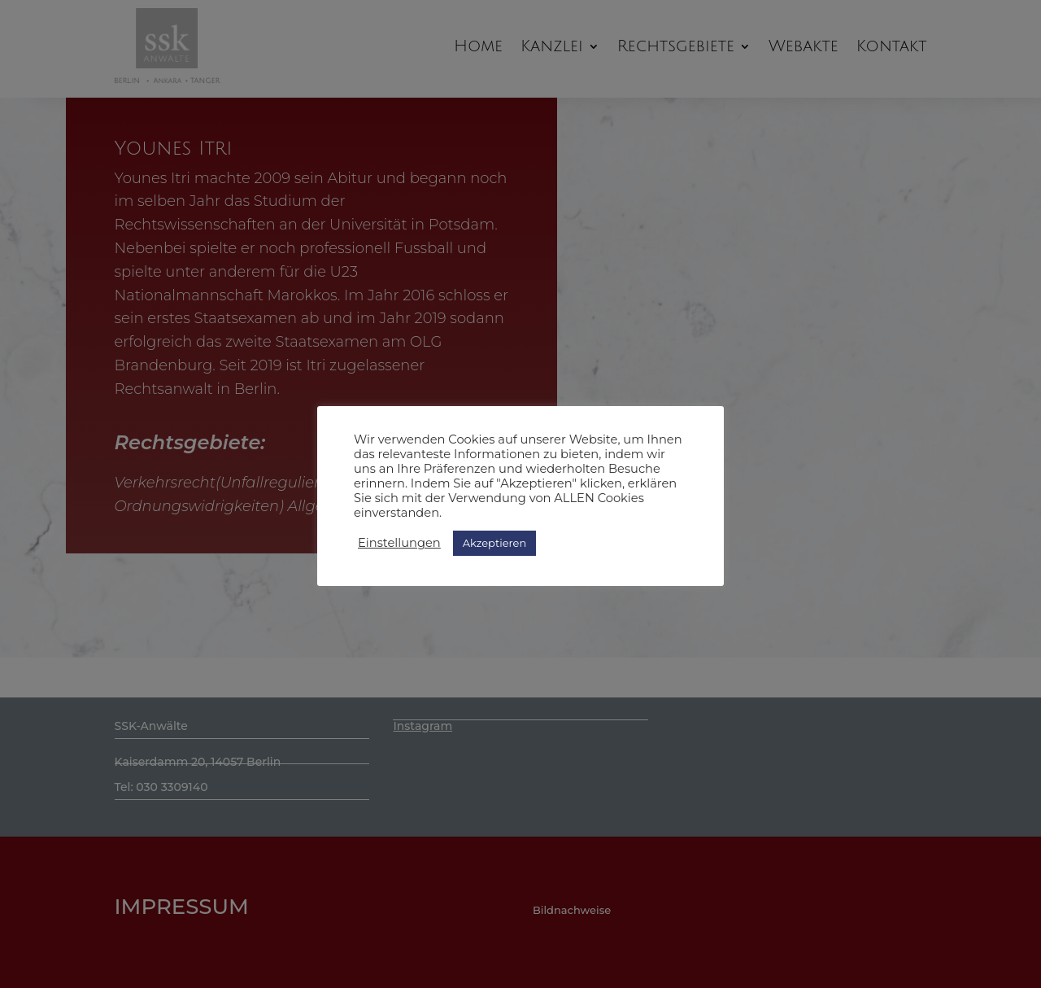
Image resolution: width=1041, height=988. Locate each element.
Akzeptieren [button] (494, 542)
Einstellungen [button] (399, 543)
